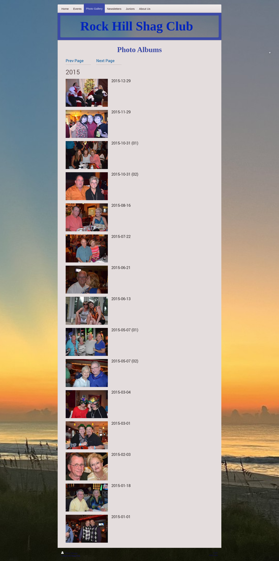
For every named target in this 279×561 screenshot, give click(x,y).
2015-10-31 (121, 143)
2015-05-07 (121, 329)
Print (65, 553)
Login (215, 553)
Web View (213, 555)
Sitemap (74, 553)
